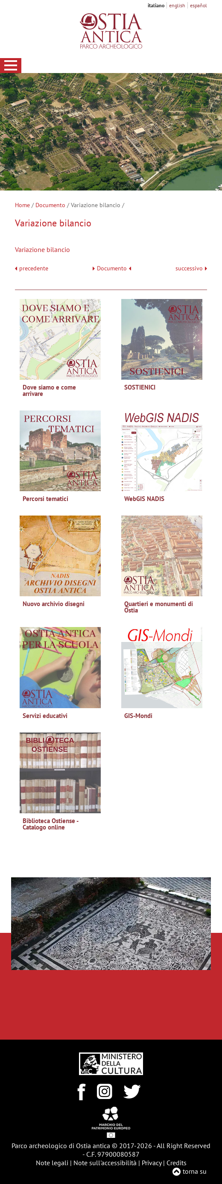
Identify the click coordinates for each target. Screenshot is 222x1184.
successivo (191, 268)
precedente (33, 268)
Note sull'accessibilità (105, 1162)
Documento (50, 205)
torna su (195, 1171)
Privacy (151, 1162)
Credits (176, 1162)
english (177, 5)
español (198, 5)
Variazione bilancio (42, 249)
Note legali (52, 1162)
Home (22, 205)
